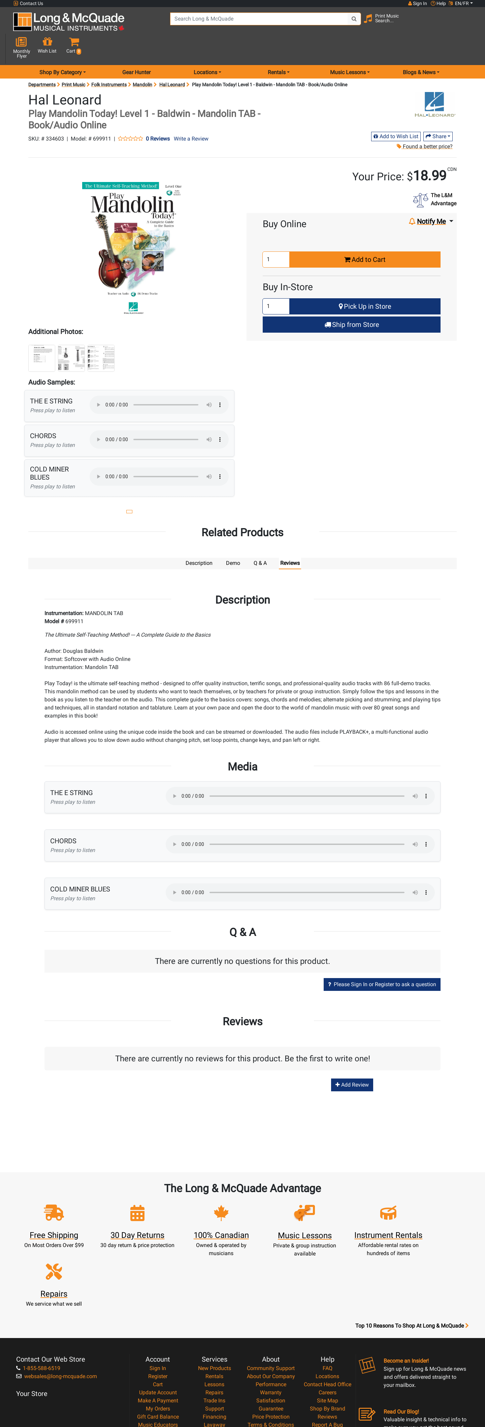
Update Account (158, 1317)
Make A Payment (158, 1325)
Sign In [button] (417, 3)
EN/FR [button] (459, 3)
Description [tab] (199, 539)
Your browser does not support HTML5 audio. (159, 381)
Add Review (352, 1060)
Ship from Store (351, 301)
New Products (214, 1293)
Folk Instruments (109, 60)
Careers (327, 1317)
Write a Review (191, 115)
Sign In (158, 1293)
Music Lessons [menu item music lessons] (348, 48)
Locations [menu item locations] (205, 48)
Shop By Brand (327, 1333)
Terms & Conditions (271, 1349)
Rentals (214, 1301)
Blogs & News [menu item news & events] (419, 48)
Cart (158, 1309)
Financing (214, 1341)
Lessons (214, 1309)
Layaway (214, 1349)
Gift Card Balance (158, 1341)
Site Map (327, 1325)
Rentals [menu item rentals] (277, 48)
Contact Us (28, 3)
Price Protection (271, 1341)
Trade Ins (214, 1325)
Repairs (214, 1317)
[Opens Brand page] (435, 80)
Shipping (214, 1358)
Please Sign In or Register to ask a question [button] (382, 960)
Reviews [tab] (290, 539)
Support (214, 1333)
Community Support (271, 1293)
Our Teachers (271, 1374)
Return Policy (271, 1366)
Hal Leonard (172, 60)
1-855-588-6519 (38, 1293)
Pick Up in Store (365, 282)
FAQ (327, 1293)
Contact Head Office (327, 1309)
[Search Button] (347, 23)
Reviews (327, 1341)
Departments (42, 60)
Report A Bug (327, 1349)
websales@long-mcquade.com (56, 1301)
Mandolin (142, 60)
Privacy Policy (271, 1358)
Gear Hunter (136, 48)
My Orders (158, 1333)
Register (157, 1301)
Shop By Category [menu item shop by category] (60, 48)
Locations (327, 1301)
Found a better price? (424, 122)
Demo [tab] (233, 539)
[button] (467, 24)
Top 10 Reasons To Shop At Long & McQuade (412, 1251)
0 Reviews (158, 115)
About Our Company (271, 1301)
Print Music (73, 60)
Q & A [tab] (260, 539)
